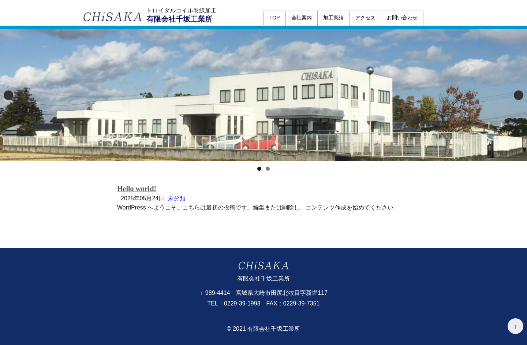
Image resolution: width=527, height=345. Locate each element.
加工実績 (333, 18)
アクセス (365, 18)
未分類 (177, 198)
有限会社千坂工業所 (179, 19)
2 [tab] (268, 169)
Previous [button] (8, 95)
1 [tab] (259, 169)
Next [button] (518, 95)
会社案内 (301, 18)
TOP (274, 18)
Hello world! (136, 189)
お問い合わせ (402, 18)
